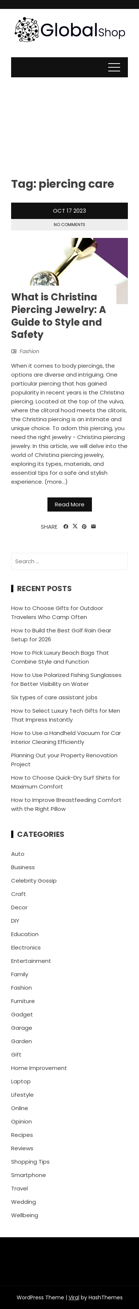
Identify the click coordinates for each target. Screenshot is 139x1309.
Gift (16, 1054)
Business (23, 867)
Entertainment (31, 961)
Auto (17, 854)
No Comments (69, 225)
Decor (19, 907)
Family (19, 974)
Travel (19, 1188)
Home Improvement (39, 1068)
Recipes (22, 1135)
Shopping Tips (30, 1161)
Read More (70, 504)
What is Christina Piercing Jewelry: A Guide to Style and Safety (58, 315)
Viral (74, 1297)
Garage (21, 1028)
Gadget (22, 1014)
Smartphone (28, 1175)
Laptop (21, 1081)
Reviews (22, 1148)
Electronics (26, 947)
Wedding (23, 1202)
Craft (18, 894)
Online (19, 1108)
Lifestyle (22, 1095)
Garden (21, 1041)
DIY (15, 921)
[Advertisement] (69, 121)
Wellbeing (24, 1215)
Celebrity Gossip (34, 880)
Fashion (29, 351)
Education (25, 934)
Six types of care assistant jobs (54, 697)
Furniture (23, 1001)
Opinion (21, 1121)
